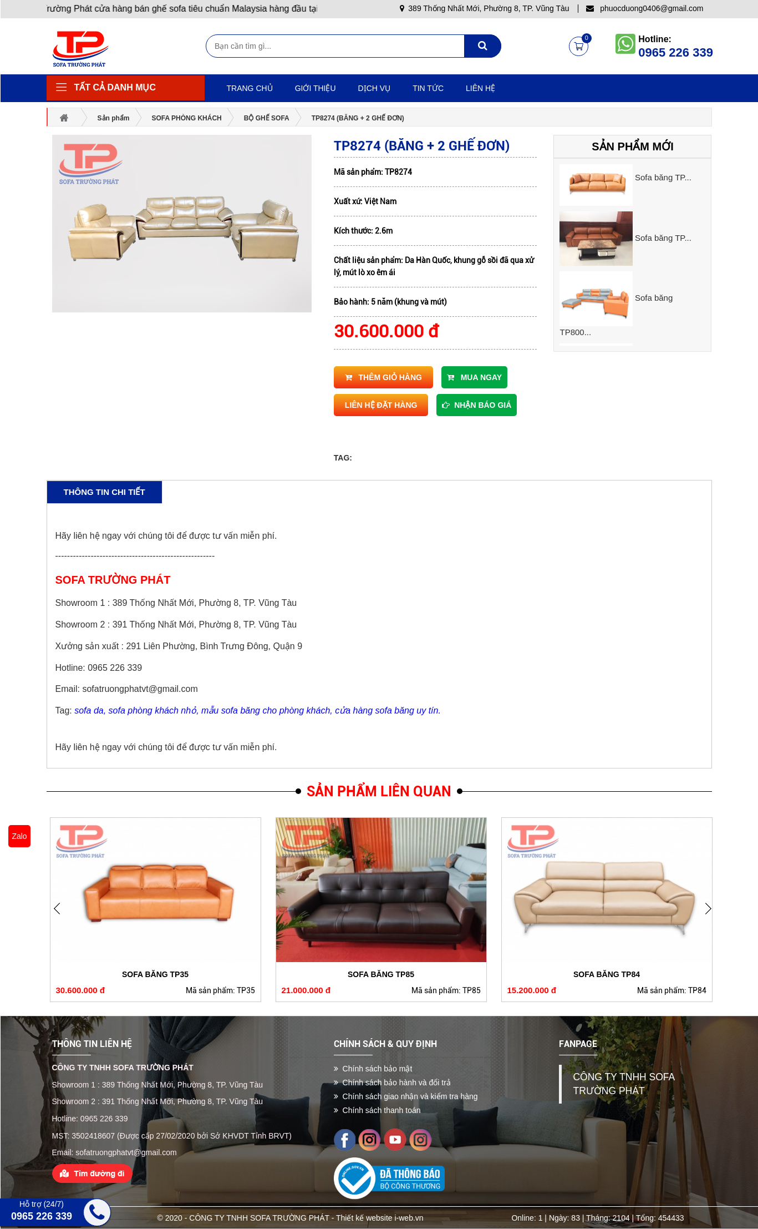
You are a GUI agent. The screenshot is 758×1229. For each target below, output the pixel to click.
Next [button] (60, 916)
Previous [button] (712, 916)
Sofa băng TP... (663, 177)
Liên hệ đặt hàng (381, 405)
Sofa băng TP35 (155, 974)
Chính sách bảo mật (373, 1068)
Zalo (19, 836)
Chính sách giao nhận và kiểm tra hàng (406, 1096)
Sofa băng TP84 (606, 974)
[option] (632, 178)
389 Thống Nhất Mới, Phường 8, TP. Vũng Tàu (484, 8)
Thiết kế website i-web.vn (380, 1217)
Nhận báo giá (476, 405)
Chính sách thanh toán (377, 1110)
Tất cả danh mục (115, 87)
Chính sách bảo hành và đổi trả (392, 1082)
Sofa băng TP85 (381, 974)
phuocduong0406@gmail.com (645, 8)
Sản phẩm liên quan (379, 791)
